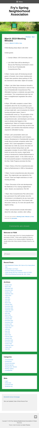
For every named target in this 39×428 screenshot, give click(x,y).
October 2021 (8, 292)
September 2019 (9, 325)
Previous (27, 37)
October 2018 (8, 343)
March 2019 (8, 334)
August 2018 (8, 347)
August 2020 (8, 311)
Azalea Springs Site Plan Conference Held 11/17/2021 (18, 272)
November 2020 (9, 308)
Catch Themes (26, 425)
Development (8, 361)
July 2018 (7, 349)
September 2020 (9, 309)
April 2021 (7, 301)
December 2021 (9, 288)
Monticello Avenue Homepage (12, 397)
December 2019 (9, 320)
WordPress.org (8, 386)
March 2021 (8, 302)
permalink (14, 218)
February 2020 (8, 317)
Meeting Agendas (9, 365)
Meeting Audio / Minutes (23, 216)
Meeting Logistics (9, 368)
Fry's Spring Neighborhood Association (19, 11)
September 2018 (9, 345)
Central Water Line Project (11, 269)
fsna (21, 43)
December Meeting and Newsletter (13, 270)
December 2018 (9, 340)
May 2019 (7, 331)
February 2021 (8, 304)
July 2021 (7, 297)
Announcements (9, 359)
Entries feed (8, 382)
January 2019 (8, 338)
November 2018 (9, 342)
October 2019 (8, 324)
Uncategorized (8, 370)
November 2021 (9, 290)
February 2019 (8, 336)
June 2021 (7, 299)
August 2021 (8, 295)
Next (34, 37)
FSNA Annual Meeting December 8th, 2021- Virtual (17, 274)
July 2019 (7, 329)
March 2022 (8, 286)
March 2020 (8, 315)
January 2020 (8, 318)
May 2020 (7, 313)
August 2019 (8, 327)
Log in (6, 381)
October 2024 (8, 285)
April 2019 (7, 333)
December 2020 (9, 306)
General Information (10, 363)
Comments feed (9, 384)
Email (35, 416)
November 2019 (9, 322)
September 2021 (9, 293)
